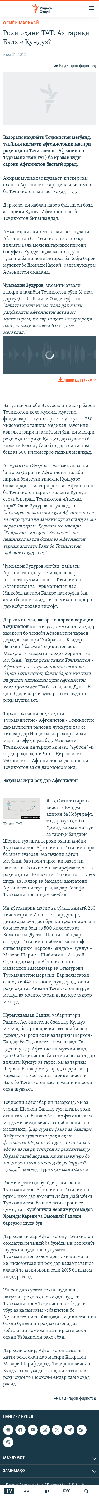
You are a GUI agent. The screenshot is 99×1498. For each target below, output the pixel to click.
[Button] (75, 66)
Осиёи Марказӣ (21, 23)
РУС (66, 1491)
